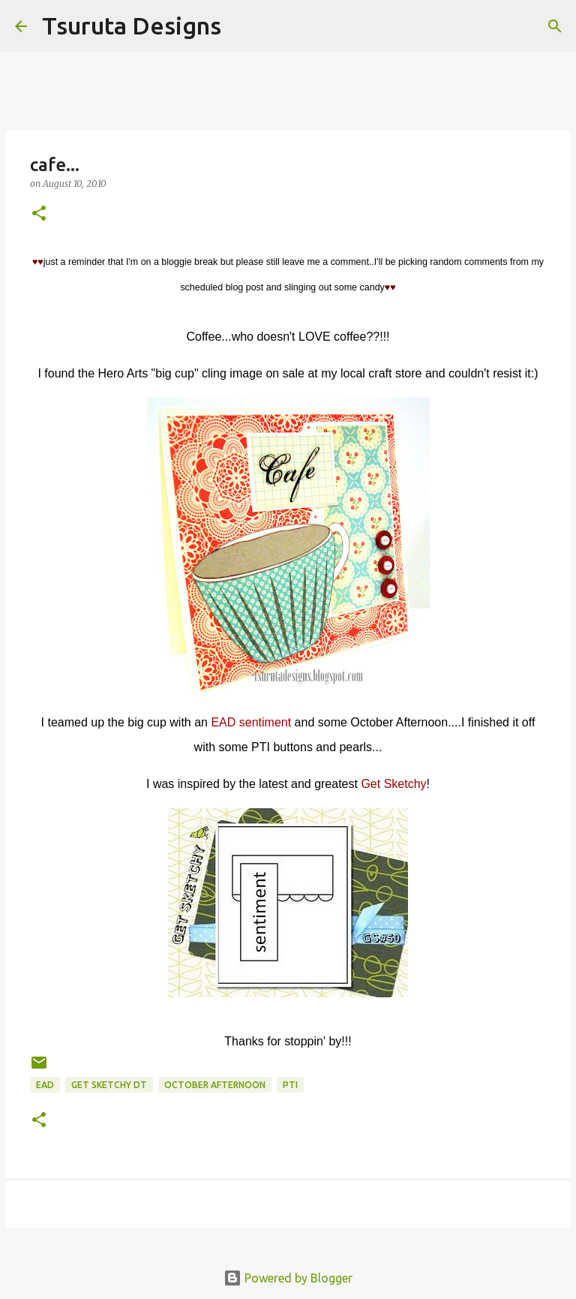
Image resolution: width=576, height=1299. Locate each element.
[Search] (242, 26)
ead (45, 1085)
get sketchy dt (109, 1085)
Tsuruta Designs (131, 25)
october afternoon (215, 1085)
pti (290, 1085)
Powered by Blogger (288, 1278)
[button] (39, 214)
